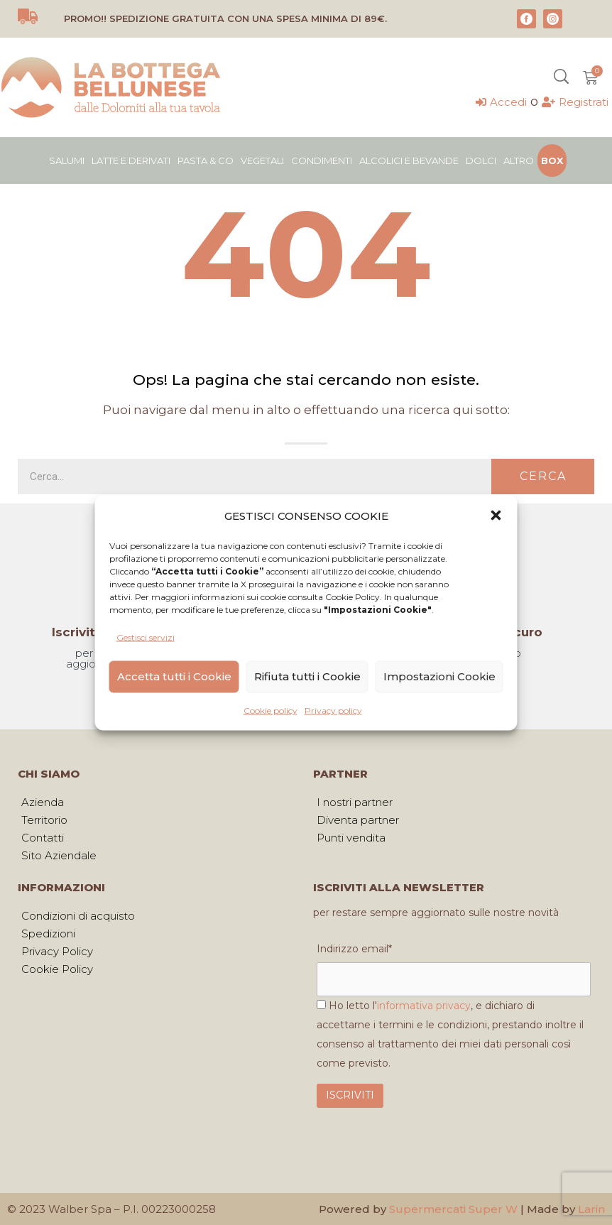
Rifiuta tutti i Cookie (307, 676)
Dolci (481, 160)
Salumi (66, 160)
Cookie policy (270, 709)
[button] (496, 515)
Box (552, 160)
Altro (518, 160)
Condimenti (321, 160)
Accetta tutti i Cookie (174, 676)
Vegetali (262, 160)
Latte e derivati (131, 160)
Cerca (543, 476)
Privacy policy (333, 709)
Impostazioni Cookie (439, 676)
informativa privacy (424, 1005)
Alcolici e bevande (409, 160)
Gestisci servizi (145, 636)
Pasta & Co (205, 160)
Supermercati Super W (453, 1209)
